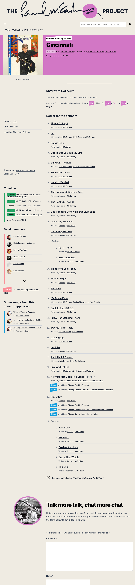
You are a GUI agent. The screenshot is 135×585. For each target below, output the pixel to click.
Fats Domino (64, 361)
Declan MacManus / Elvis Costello (86, 302)
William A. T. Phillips (79, 381)
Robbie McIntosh (20, 250)
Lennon (62, 157)
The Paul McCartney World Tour (101, 51)
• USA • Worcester (28, 201)
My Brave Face (59, 298)
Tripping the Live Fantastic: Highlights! (28, 320)
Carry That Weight (69, 457)
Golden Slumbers (68, 447)
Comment (51, 538)
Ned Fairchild (77, 332)
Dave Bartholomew (77, 361)
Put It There (65, 247)
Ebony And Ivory (60, 172)
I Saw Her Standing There (65, 317)
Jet (52, 133)
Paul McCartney (68, 51)
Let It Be (55, 347)
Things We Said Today (63, 268)
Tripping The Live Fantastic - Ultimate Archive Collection (36, 328)
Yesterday (64, 427)
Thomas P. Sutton (95, 381)
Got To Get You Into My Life (66, 152)
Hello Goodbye (67, 257)
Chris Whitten (18, 270)
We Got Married (60, 182)
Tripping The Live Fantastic (24, 312)
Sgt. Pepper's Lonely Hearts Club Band (73, 211)
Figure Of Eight (59, 123)
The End (63, 466)
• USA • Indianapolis (28, 210)
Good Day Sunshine (62, 221)
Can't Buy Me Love (61, 231)
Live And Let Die (60, 367)
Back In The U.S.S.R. (62, 308)
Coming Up (57, 337)
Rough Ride (57, 143)
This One (56, 288)
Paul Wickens (18, 264)
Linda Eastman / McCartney (24, 243)
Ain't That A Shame (62, 357)
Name (49, 576)
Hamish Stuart (19, 257)
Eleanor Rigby (59, 278)
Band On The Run (61, 162)
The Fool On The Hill (62, 202)
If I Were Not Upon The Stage (67, 376)
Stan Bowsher (65, 381)
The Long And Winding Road (67, 192)
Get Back (64, 437)
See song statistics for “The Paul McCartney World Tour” (77, 478)
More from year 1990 (16, 220)
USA (15, 121)
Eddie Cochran (65, 332)
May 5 (49, 106)
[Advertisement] (23, 98)
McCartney (71, 157)
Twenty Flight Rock (62, 327)
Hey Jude (56, 396)
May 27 (99, 103)
